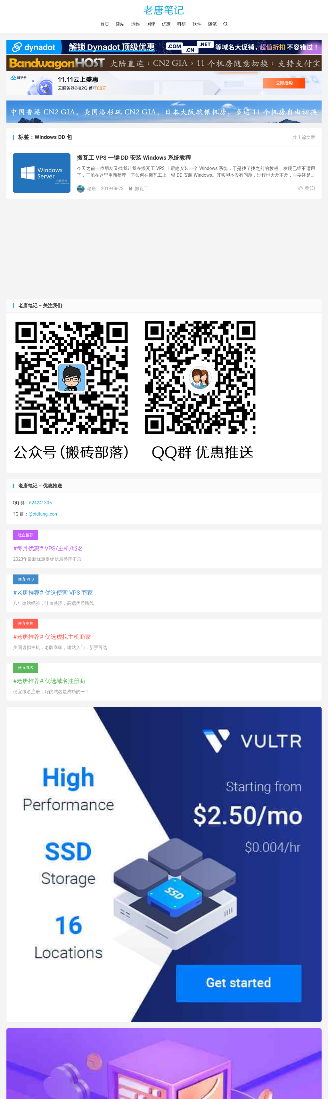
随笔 (212, 24)
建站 (120, 24)
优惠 (166, 24)
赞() (307, 188)
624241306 (40, 502)
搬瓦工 (138, 188)
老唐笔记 (164, 10)
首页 (104, 24)
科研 (181, 24)
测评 (150, 24)
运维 (135, 24)
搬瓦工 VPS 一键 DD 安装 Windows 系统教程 (134, 158)
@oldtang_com (44, 514)
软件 (197, 24)
